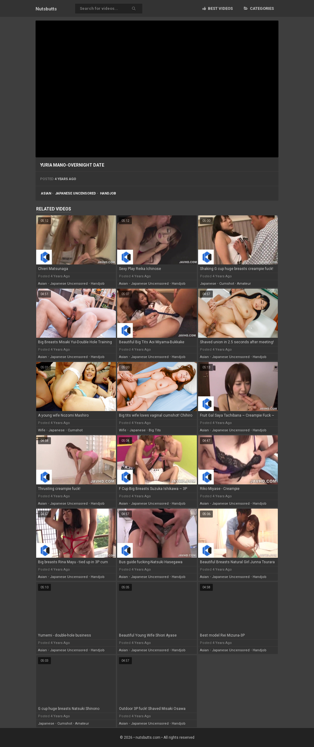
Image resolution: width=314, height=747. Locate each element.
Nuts (46, 9)
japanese (208, 284)
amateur (244, 284)
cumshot (226, 284)
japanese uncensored (75, 193)
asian (46, 193)
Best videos (217, 8)
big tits (155, 430)
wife (41, 430)
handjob (108, 193)
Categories (259, 8)
